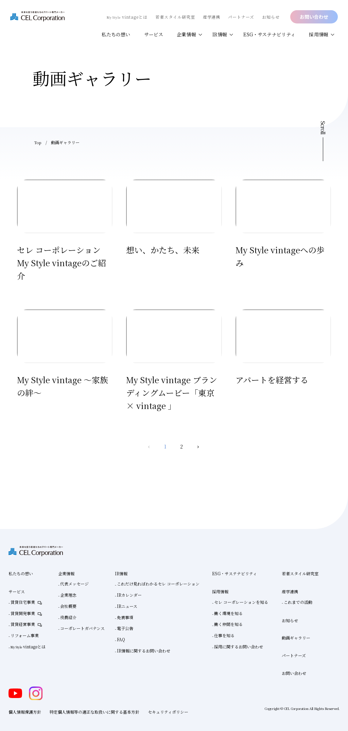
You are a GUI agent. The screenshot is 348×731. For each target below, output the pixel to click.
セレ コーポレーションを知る (241, 602)
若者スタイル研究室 (175, 17)
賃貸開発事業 (23, 613)
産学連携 (212, 17)
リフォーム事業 (25, 635)
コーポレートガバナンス (82, 628)
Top (38, 142)
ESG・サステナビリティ (269, 34)
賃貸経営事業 (23, 624)
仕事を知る (224, 635)
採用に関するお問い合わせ (238, 646)
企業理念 (68, 595)
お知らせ (271, 17)
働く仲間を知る (228, 624)
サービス (153, 34)
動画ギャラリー (296, 638)
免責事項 (125, 617)
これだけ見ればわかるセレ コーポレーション (158, 583)
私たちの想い (116, 34)
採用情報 (318, 34)
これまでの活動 (298, 602)
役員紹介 (68, 617)
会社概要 (68, 606)
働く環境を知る (228, 613)
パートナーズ (241, 17)
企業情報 (186, 34)
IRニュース (127, 606)
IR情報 (219, 34)
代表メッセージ (74, 583)
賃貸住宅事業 (23, 602)
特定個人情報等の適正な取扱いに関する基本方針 (94, 712)
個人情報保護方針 (24, 712)
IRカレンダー (129, 595)
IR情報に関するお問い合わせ (143, 650)
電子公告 (125, 628)
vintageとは (127, 17)
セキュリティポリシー (168, 712)
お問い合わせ (314, 16)
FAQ (121, 639)
